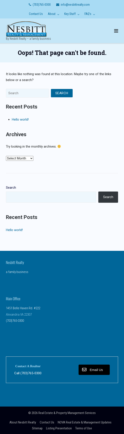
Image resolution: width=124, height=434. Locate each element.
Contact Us (36, 14)
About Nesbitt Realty (22, 422)
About (52, 14)
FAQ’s (87, 14)
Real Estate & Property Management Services (67, 413)
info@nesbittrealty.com (75, 4)
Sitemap (37, 428)
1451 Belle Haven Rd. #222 (23, 308)
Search (11, 188)
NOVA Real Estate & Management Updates (84, 422)
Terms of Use (83, 428)
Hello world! (20, 119)
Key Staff (70, 14)
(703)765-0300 (42, 4)
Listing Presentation (59, 428)
